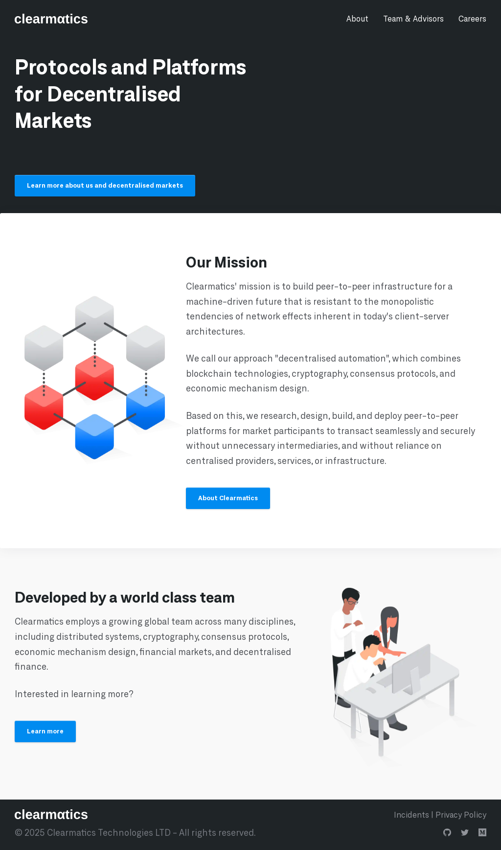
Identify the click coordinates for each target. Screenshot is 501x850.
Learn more (45, 731)
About (357, 18)
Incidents (411, 814)
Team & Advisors (413, 18)
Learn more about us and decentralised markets (105, 185)
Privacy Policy (460, 814)
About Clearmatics (228, 498)
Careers (472, 18)
